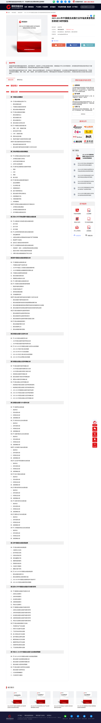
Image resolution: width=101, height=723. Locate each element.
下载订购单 (55, 40)
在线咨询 (73, 45)
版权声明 (12, 63)
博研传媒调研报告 (28, 715)
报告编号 (54, 27)
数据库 (69, 7)
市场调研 (45, 7)
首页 (25, 7)
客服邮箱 (54, 34)
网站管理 (21, 719)
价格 (53, 38)
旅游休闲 (20, 12)
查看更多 (83, 114)
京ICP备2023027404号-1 (52, 717)
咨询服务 (53, 7)
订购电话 (54, 31)
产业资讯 (38, 7)
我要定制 (88, 235)
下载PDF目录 (88, 45)
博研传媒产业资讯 (40, 715)
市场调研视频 (62, 7)
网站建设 (30, 719)
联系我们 (49, 715)
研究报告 (14, 12)
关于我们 (75, 7)
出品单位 (54, 29)
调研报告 (31, 7)
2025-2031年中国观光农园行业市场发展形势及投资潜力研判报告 (40, 12)
